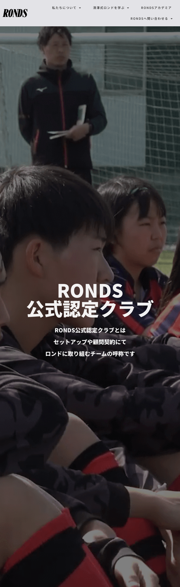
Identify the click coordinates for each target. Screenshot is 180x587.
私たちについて (66, 8)
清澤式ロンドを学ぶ (111, 8)
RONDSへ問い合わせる (152, 19)
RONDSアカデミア (156, 7)
